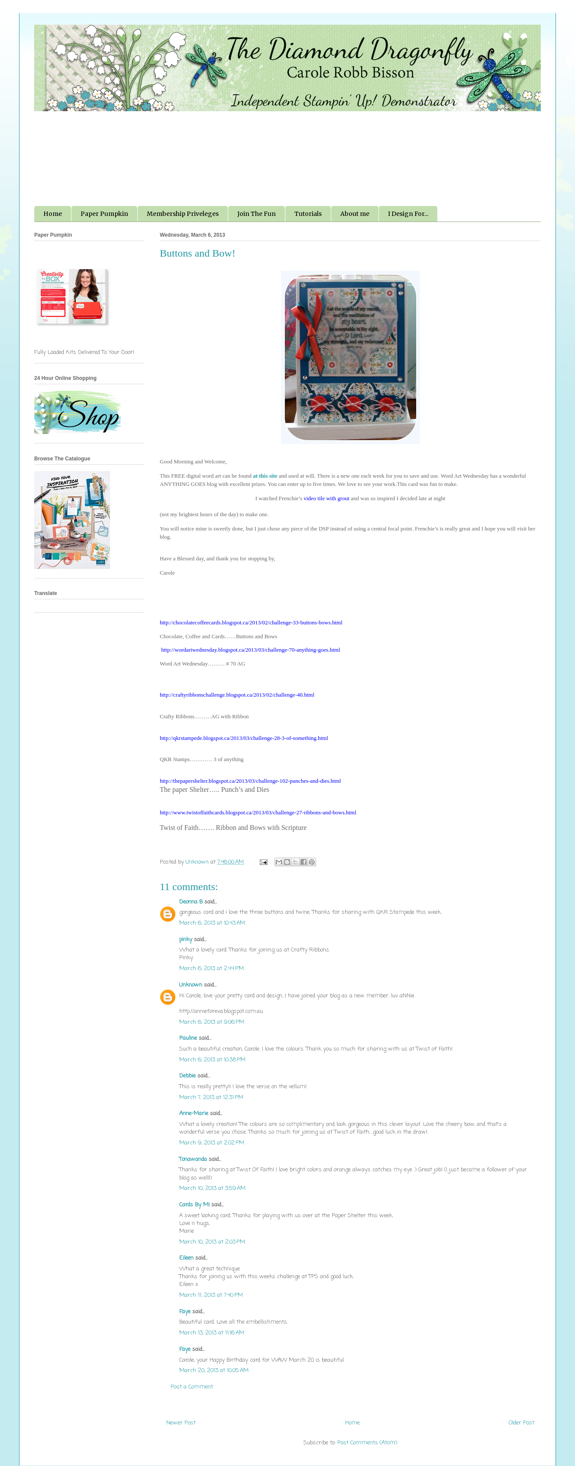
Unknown (190, 985)
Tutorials (308, 214)
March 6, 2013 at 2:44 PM (211, 968)
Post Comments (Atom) (367, 1443)
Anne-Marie (193, 1113)
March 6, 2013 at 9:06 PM (211, 1022)
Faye (185, 1312)
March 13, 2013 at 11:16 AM (211, 1333)
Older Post (521, 1423)
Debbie (187, 1076)
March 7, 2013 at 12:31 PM (211, 1097)
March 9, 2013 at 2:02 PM (211, 1143)
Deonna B (191, 902)
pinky (185, 940)
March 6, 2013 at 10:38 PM (212, 1060)
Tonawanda (193, 1159)
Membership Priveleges (183, 214)
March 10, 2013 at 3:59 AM (212, 1188)
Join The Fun (256, 214)
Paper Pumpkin (104, 214)
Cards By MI (194, 1205)
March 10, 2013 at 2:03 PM (212, 1242)
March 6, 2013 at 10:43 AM (212, 923)
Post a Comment (192, 1387)
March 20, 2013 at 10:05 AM (214, 1370)
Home (52, 214)
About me (354, 214)
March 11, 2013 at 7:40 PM (211, 1295)
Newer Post (181, 1423)
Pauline (188, 1038)
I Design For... (408, 214)
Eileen (186, 1258)
